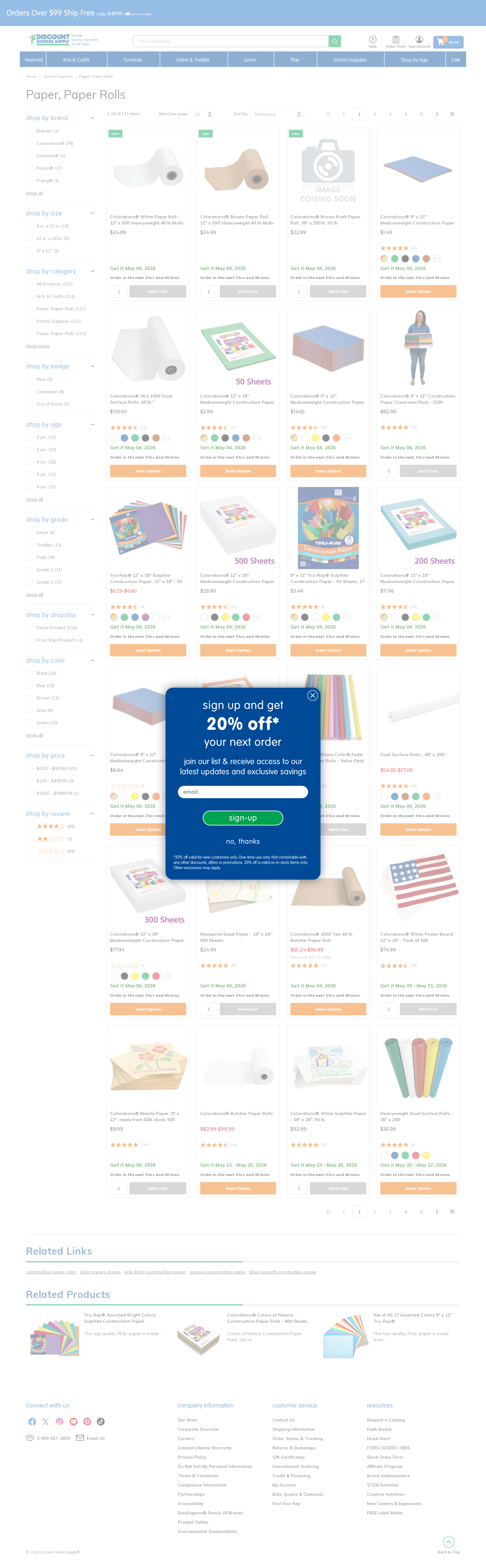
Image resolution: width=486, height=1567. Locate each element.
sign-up (243, 818)
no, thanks (243, 841)
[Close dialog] (312, 695)
